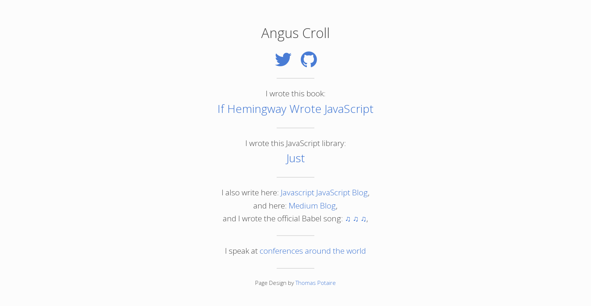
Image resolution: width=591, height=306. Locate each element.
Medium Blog (312, 205)
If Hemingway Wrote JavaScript (295, 108)
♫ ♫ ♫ (355, 218)
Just (295, 158)
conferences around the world (313, 250)
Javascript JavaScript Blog (324, 192)
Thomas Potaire (316, 282)
